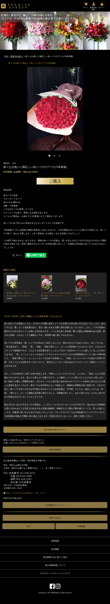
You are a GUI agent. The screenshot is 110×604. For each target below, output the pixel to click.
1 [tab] (50, 156)
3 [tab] (60, 156)
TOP (6, 56)
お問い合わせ (55, 518)
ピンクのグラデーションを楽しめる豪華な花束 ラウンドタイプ (55, 295)
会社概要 (55, 549)
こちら (43, 468)
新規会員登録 (55, 450)
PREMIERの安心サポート (54, 430)
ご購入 (55, 181)
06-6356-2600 (24, 476)
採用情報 (81, 526)
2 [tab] (55, 156)
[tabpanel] (55, 108)
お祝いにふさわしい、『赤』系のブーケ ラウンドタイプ (90, 295)
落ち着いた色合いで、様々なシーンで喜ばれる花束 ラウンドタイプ (21, 295)
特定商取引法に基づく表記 (55, 557)
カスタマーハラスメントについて (55, 573)
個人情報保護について (55, 565)
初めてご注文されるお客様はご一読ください (26, 493)
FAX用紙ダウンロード (55, 505)
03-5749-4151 (27, 473)
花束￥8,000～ (16, 56)
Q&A (28, 526)
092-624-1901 (24, 479)
